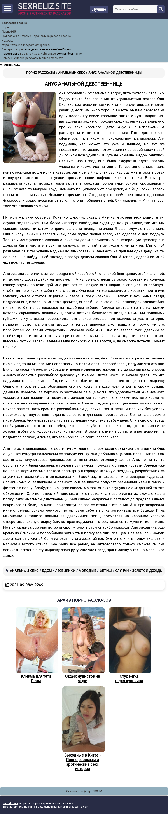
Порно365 (9, 31)
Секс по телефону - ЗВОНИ (84, 791)
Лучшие (99, 9)
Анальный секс (24, 571)
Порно (6, 27)
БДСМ (47, 571)
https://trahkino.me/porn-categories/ (26, 45)
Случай (122, 571)
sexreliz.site (10, 803)
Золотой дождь (147, 571)
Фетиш (106, 571)
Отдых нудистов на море (82, 645)
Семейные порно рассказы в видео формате (32, 58)
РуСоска (7, 40)
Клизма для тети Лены (36, 645)
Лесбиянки (65, 571)
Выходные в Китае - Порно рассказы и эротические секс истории (82, 728)
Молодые (87, 571)
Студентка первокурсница (129, 645)
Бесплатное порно (14, 22)
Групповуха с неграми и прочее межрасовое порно (36, 36)
